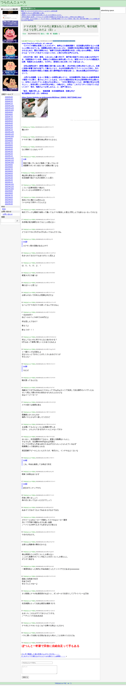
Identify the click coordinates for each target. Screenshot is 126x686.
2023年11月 (9, 160)
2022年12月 (9, 184)
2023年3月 (9, 178)
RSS (4, 209)
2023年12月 (9, 158)
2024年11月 (9, 134)
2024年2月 (9, 154)
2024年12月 (9, 132)
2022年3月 (9, 204)
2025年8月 (9, 114)
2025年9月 (9, 112)
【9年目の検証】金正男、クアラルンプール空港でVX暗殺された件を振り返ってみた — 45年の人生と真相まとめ (52, 17)
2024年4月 (9, 149)
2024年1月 (9, 156)
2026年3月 (9, 99)
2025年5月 (9, 121)
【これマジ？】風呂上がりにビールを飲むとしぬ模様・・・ (43, 656)
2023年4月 (9, 176)
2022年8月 (9, 193)
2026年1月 (9, 104)
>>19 (25, 242)
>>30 (25, 366)
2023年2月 (9, 180)
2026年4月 (9, 97)
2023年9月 (9, 165)
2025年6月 (9, 119)
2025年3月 (9, 125)
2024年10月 (9, 136)
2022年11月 (9, 186)
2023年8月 (9, 167)
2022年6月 (9, 197)
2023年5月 (9, 173)
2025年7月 (9, 117)
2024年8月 (9, 141)
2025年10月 (9, 110)
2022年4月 (9, 202)
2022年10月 (9, 189)
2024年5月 (9, 147)
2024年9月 (9, 138)
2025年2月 (9, 128)
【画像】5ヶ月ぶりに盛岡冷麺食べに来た (32, 13)
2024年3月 (9, 152)
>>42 (25, 460)
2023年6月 (9, 171)
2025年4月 (9, 123)
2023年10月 (9, 162)
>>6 (24, 159)
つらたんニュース (13, 2)
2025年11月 (9, 108)
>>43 (25, 484)
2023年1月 (9, 182)
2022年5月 (9, 200)
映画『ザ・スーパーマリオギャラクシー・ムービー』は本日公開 (39, 11)
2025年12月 (9, 106)
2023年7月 (9, 169)
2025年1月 (9, 130)
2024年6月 (9, 145)
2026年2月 (9, 101)
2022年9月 (9, 191)
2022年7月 (9, 195)
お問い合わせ (8, 214)
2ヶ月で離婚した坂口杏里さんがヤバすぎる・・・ (40, 654)
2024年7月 (9, 143)
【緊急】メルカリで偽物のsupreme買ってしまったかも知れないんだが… (41, 15)
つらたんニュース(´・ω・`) (63, 685)
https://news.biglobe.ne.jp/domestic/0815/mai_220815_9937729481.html (51, 97)
